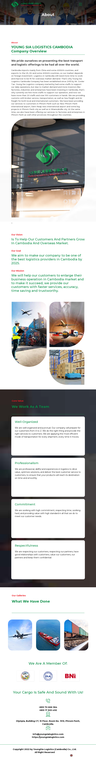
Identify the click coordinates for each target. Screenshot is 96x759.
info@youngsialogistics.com (48, 734)
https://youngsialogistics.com (48, 737)
